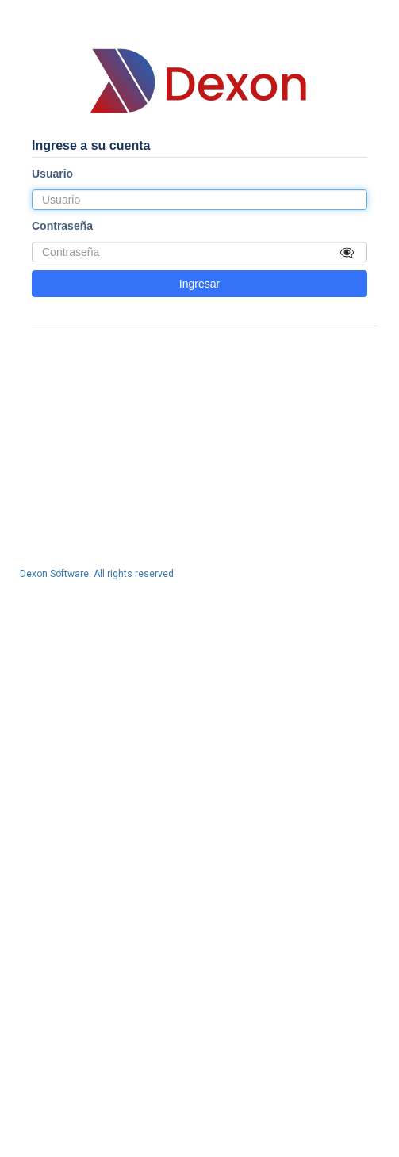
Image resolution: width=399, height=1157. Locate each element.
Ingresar (199, 283)
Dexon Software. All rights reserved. (98, 573)
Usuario (52, 173)
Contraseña (62, 226)
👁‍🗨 (347, 251)
